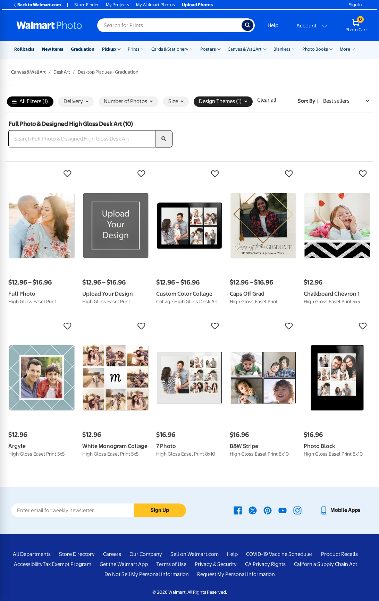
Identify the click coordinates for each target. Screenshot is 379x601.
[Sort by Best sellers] (346, 101)
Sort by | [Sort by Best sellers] (308, 101)
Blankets (281, 49)
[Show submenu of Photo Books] (331, 48)
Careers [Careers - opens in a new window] (112, 554)
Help (273, 25)
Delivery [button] (76, 101)
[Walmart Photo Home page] (49, 25)
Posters (208, 49)
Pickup (109, 49)
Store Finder (86, 4)
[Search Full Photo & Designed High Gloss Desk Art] (82, 138)
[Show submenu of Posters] (219, 48)
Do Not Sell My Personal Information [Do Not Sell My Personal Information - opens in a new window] (146, 574)
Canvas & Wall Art (245, 49)
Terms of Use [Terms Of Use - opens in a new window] (171, 564)
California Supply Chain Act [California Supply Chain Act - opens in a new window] (325, 564)
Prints (134, 49)
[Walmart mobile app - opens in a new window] (340, 510)
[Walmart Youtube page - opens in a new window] (282, 510)
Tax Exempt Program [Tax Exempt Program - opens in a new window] (67, 564)
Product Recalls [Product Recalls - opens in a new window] (339, 554)
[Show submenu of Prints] (143, 48)
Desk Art (61, 72)
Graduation (82, 49)
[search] (164, 138)
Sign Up (160, 510)
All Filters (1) (30, 101)
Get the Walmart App (124, 564)
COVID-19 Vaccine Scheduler (279, 554)
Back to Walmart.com (36, 4)
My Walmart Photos (155, 4)
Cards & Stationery (169, 49)
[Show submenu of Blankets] (294, 48)
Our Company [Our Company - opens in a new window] (145, 554)
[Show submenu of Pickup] (119, 48)
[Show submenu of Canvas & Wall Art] (265, 48)
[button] (41, 174)
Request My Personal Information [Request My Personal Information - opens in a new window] (236, 574)
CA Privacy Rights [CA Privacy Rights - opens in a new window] (265, 564)
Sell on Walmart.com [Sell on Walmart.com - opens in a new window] (194, 554)
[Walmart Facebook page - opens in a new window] (238, 510)
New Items (52, 49)
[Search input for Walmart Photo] (169, 25)
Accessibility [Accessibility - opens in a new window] (28, 564)
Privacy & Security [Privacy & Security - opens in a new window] (216, 564)
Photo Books (315, 49)
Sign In (355, 4)
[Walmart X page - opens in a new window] (253, 510)
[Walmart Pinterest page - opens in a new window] (267, 510)
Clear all (266, 100)
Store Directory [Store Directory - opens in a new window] (77, 554)
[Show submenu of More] (353, 48)
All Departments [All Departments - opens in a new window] (32, 554)
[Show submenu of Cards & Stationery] (192, 48)
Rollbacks (24, 49)
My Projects (117, 4)
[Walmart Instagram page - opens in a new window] (297, 510)
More (345, 49)
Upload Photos (197, 4)
